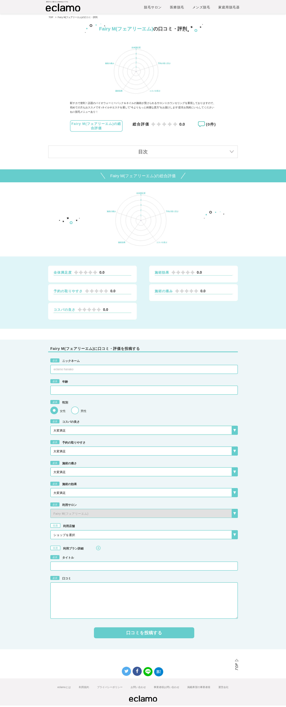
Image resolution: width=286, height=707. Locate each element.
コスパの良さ (65, 423)
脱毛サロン (153, 8)
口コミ (60, 579)
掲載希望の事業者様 (198, 688)
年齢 (59, 383)
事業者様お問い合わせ (166, 688)
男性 (83, 412)
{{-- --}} (144, 514)
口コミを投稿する (144, 634)
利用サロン (63, 506)
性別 (59, 403)
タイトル (62, 559)
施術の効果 (63, 485)
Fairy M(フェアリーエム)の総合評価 (96, 128)
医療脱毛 (177, 8)
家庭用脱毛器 (229, 8)
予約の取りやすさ (68, 444)
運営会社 (223, 688)
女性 (63, 412)
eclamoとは (64, 688)
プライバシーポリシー (110, 688)
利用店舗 (62, 527)
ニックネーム (65, 362)
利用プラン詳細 (75, 549)
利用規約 (84, 688)
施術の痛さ (63, 464)
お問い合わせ (138, 688)
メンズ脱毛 (201, 8)
